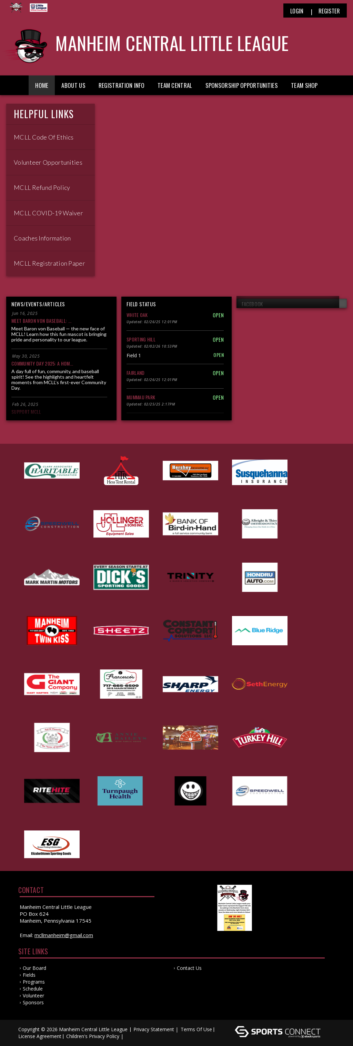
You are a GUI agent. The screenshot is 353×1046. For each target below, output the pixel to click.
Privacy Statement (153, 1029)
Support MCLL (26, 411)
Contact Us (189, 968)
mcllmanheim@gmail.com (63, 935)
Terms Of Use (196, 1029)
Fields (29, 975)
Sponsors (33, 1002)
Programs (34, 981)
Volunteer (33, 995)
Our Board (34, 968)
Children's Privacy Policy (92, 1036)
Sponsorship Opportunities (241, 85)
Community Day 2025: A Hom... (42, 363)
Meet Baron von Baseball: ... (41, 320)
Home (41, 85)
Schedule (33, 988)
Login (297, 11)
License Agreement (39, 1036)
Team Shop (304, 85)
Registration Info (121, 85)
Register (329, 11)
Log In (135, 1036)
